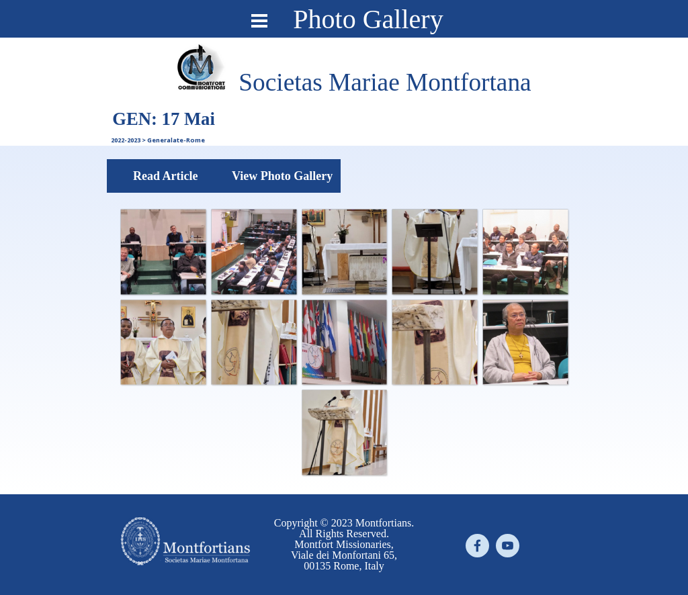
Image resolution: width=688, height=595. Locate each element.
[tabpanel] (385, 82)
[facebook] (477, 545)
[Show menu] (259, 21)
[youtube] (507, 545)
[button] (163, 251)
